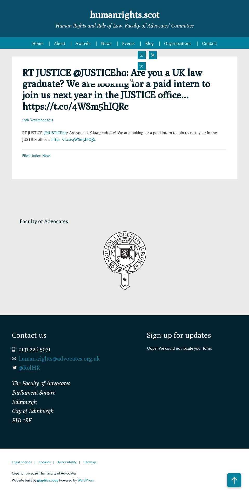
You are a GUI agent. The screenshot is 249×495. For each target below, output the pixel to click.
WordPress (85, 480)
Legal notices (22, 462)
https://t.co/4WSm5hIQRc (73, 139)
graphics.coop (47, 480)
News (46, 155)
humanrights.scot (125, 14)
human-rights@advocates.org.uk (59, 358)
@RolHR (29, 367)
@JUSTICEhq (55, 132)
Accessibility (67, 462)
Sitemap (89, 462)
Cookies (45, 462)
